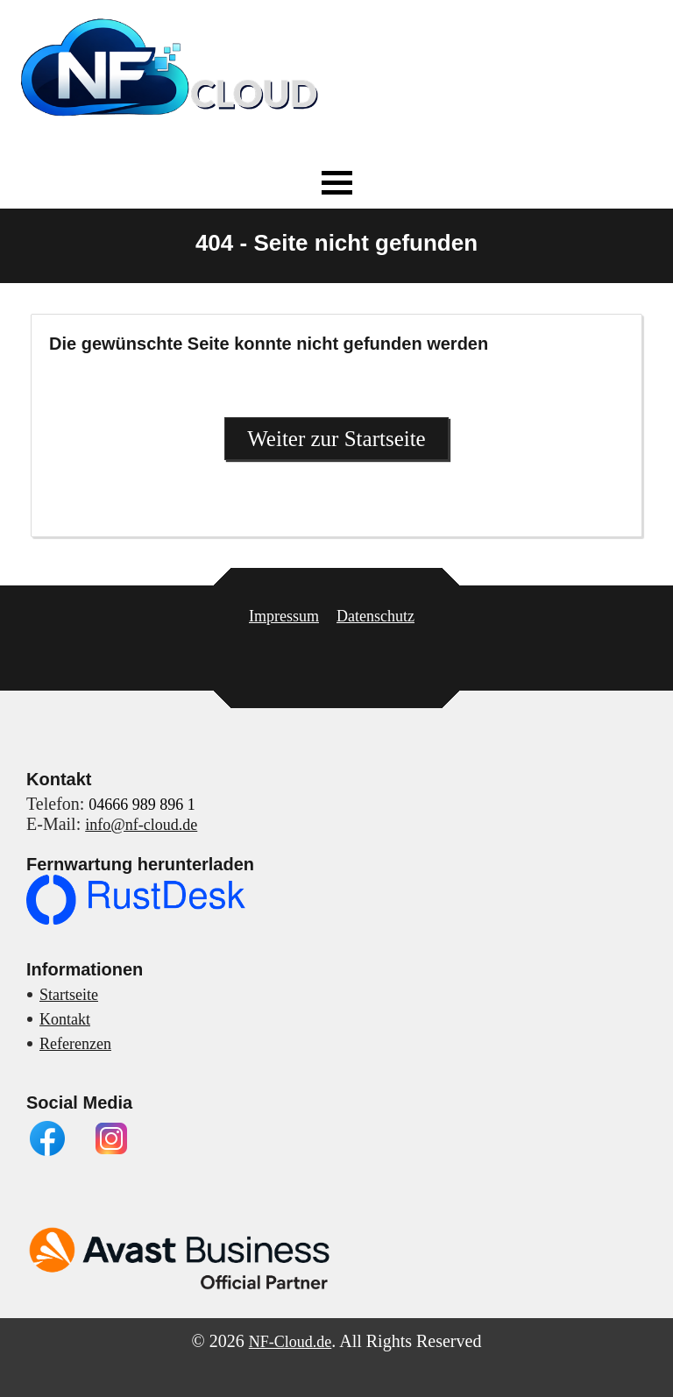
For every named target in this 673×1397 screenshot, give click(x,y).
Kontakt (64, 1019)
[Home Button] (171, 129)
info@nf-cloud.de (141, 824)
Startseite (68, 994)
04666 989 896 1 (142, 804)
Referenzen (75, 1044)
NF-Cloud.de (290, 1342)
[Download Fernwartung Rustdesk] (135, 919)
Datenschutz (375, 616)
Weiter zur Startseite (336, 438)
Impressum (284, 616)
